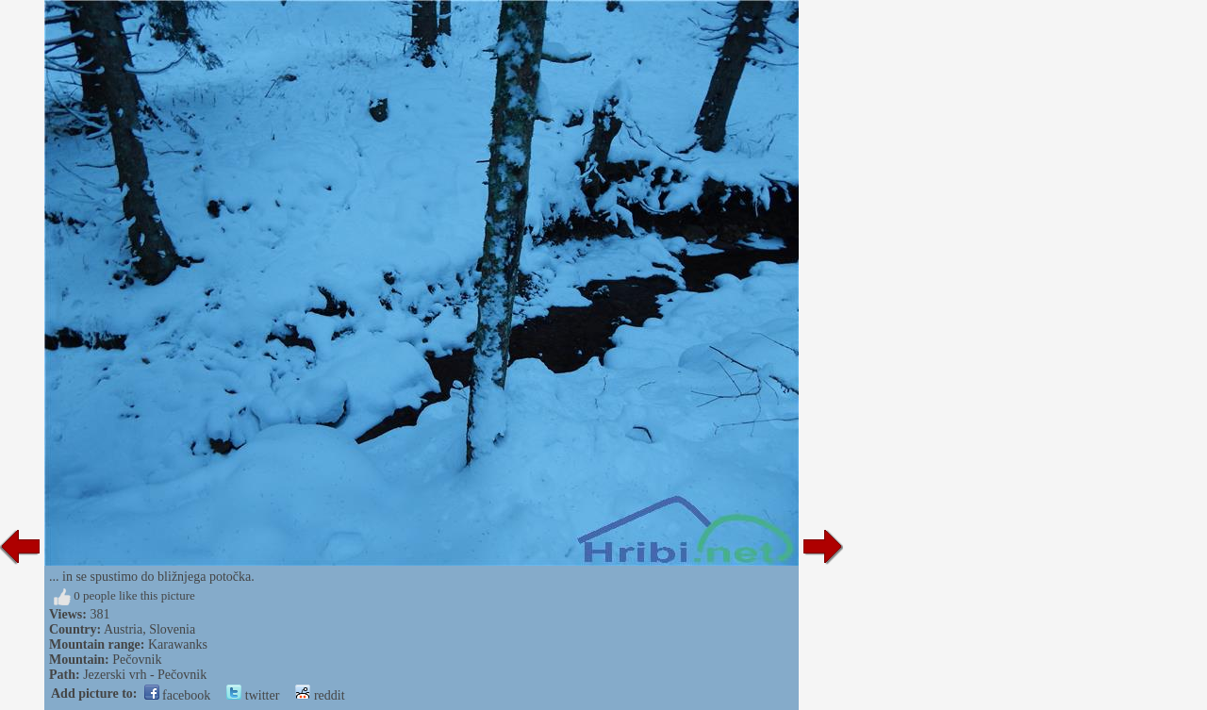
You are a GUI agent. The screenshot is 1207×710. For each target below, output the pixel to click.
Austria (123, 629)
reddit (319, 695)
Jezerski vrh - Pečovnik (145, 675)
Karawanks (177, 644)
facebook (177, 695)
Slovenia (172, 629)
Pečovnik (136, 659)
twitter (252, 695)
